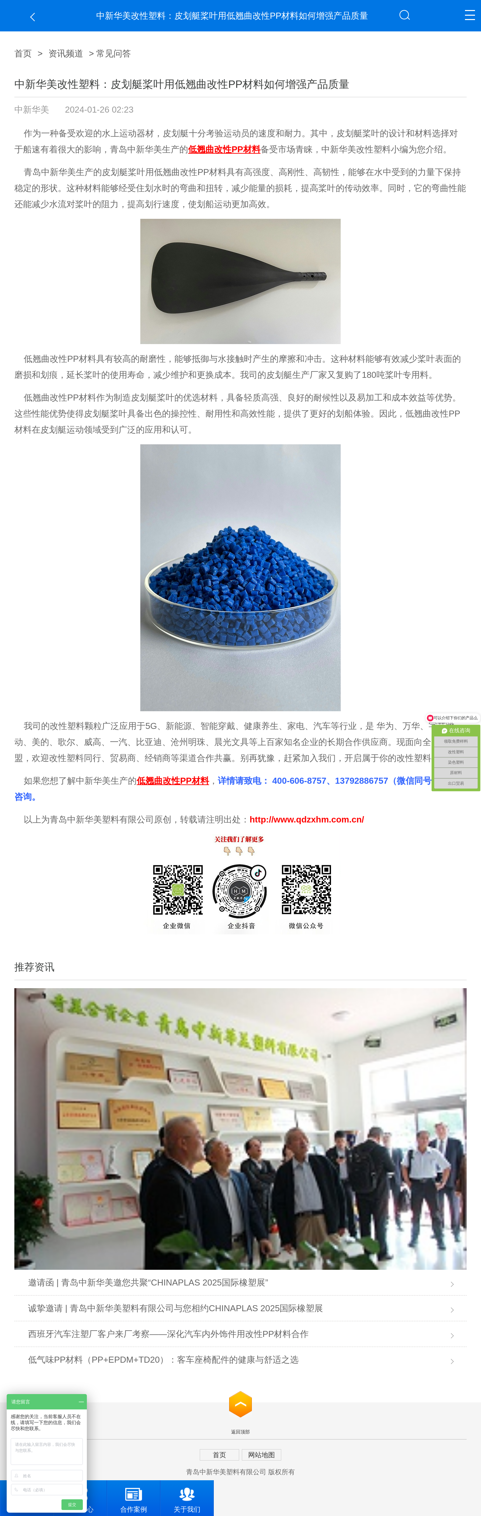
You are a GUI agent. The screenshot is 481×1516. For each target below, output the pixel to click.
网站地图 (261, 1455)
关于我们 (187, 1496)
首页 (23, 53)
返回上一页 (34, 17)
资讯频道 (65, 53)
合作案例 (133, 1496)
